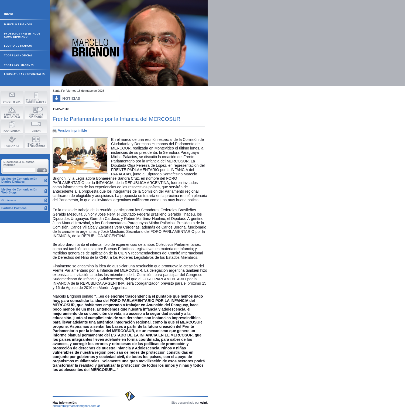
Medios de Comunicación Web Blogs (19, 191)
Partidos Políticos (13, 208)
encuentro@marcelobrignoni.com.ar (76, 405)
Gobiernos (8, 200)
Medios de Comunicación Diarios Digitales (19, 180)
